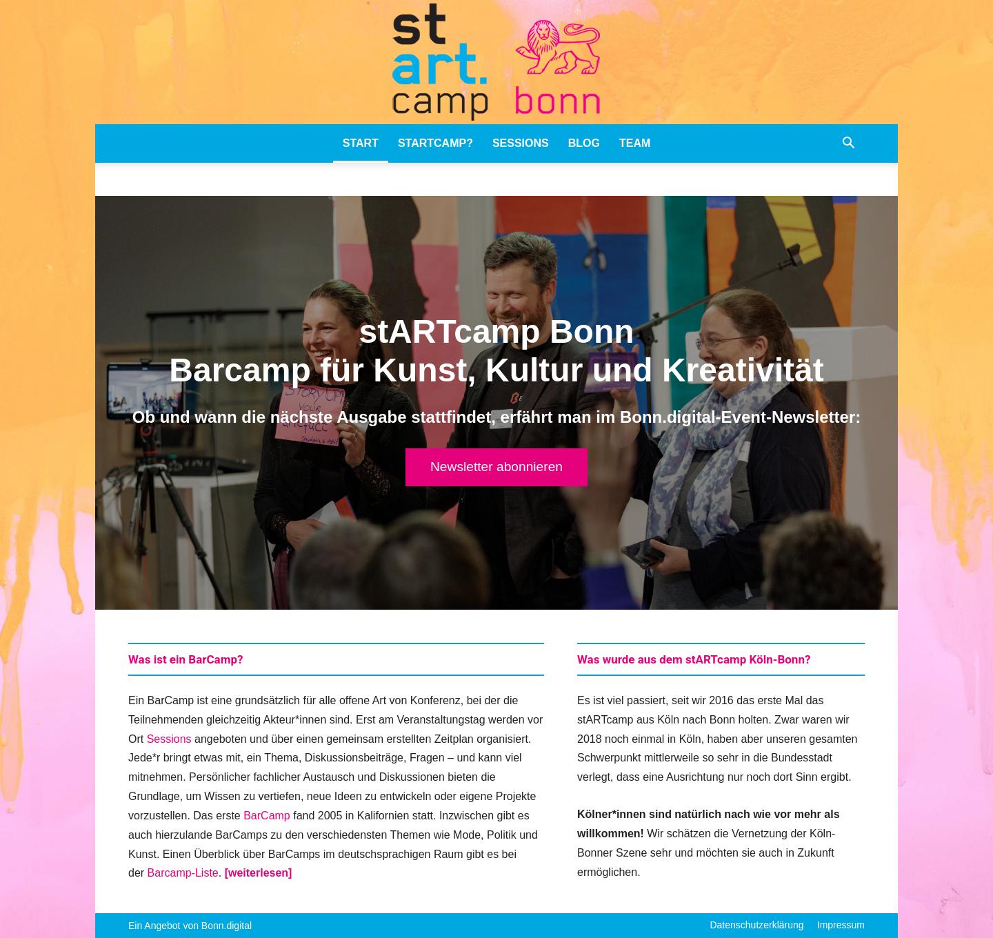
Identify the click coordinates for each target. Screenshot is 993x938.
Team (634, 143)
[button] (848, 144)
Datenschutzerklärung (756, 924)
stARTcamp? (435, 143)
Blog (584, 143)
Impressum (841, 924)
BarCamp (266, 815)
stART (361, 143)
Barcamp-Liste (183, 873)
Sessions (520, 143)
